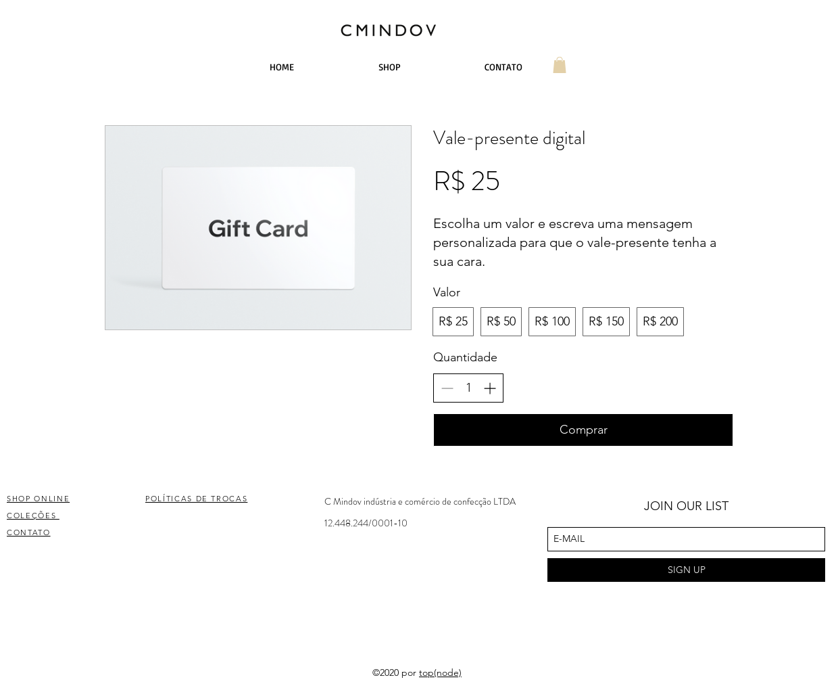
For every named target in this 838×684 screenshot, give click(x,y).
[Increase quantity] (489, 388)
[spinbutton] (468, 388)
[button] (559, 65)
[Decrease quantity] (447, 388)
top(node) (440, 672)
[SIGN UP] (686, 570)
